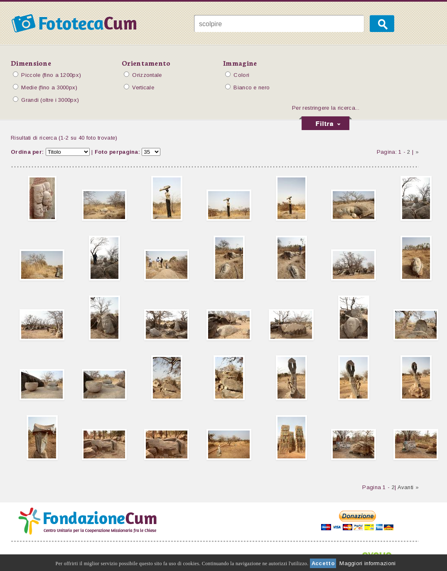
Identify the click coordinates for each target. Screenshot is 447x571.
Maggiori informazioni (367, 563)
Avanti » (408, 487)
